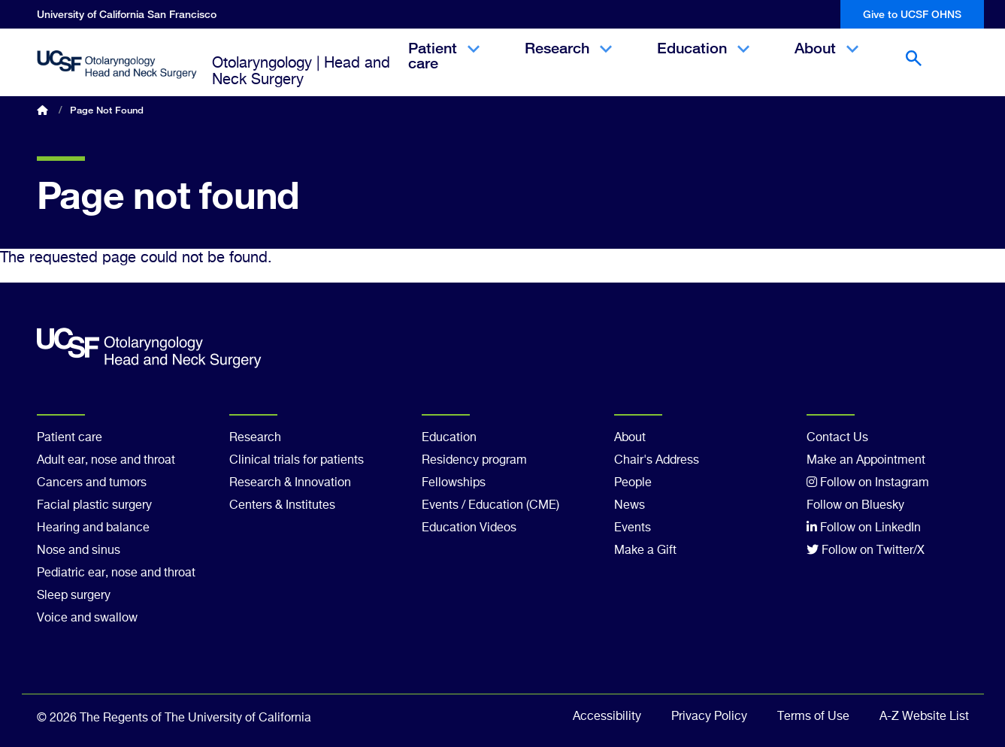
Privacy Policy (709, 717)
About (826, 61)
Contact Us (837, 438)
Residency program (474, 461)
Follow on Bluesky (855, 506)
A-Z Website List (924, 717)
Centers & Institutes (282, 506)
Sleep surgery (73, 596)
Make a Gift (645, 551)
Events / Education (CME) (490, 506)
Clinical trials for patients (296, 461)
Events (632, 528)
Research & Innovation (290, 483)
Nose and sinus (78, 551)
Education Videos (469, 528)
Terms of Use (813, 717)
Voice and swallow (87, 618)
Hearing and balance (93, 528)
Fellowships (454, 483)
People (633, 483)
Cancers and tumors (92, 483)
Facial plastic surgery (94, 506)
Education (703, 61)
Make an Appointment (866, 461)
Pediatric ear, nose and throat (116, 573)
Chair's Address (656, 461)
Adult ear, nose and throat (106, 461)
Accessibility (607, 717)
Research (568, 61)
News (629, 506)
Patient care (444, 68)
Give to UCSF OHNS (912, 14)
